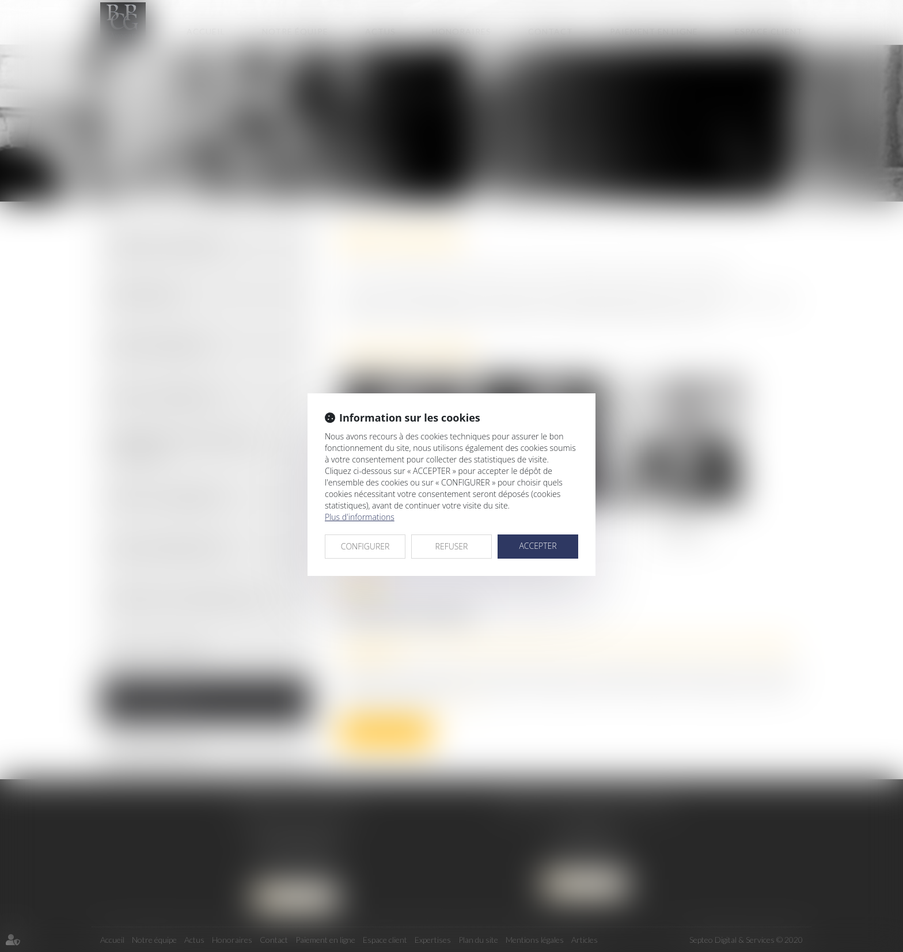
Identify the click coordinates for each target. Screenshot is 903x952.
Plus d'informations (359, 516)
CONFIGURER (365, 546)
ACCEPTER (537, 545)
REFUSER (451, 546)
